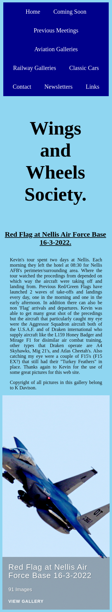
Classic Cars (84, 68)
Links (92, 86)
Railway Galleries (34, 68)
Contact (22, 86)
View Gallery (26, 601)
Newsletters (59, 86)
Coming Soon (70, 11)
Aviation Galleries (56, 49)
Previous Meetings (56, 30)
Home (33, 11)
